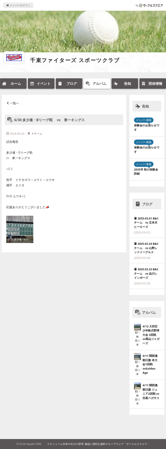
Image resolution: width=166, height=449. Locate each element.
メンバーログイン (18, 5)
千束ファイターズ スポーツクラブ (75, 60)
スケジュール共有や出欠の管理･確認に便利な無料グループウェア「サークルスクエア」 (98, 444)
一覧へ (14, 103)
